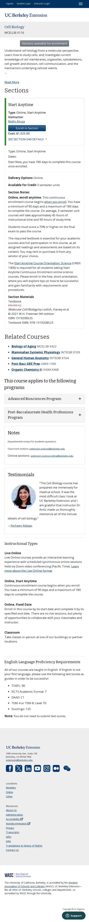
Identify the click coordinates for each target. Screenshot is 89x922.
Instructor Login (42, 3)
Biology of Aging (23, 346)
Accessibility (14, 819)
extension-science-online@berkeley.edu (52, 455)
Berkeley (11, 787)
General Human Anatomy (30, 358)
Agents (9, 3)
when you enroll (55, 202)
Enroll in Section (27, 128)
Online (9, 792)
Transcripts (12, 832)
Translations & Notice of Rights (24, 845)
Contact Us (12, 850)
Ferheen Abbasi (21, 526)
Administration (14, 814)
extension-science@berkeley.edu (47, 448)
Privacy (10, 828)
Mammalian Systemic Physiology (35, 352)
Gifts (8, 836)
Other (9, 796)
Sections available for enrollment (44, 43)
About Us (11, 810)
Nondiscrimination (18, 823)
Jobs (8, 841)
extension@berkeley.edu (19, 760)
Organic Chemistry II (26, 370)
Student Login (24, 3)
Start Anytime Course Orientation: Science (42, 263)
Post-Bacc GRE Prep (25, 364)
